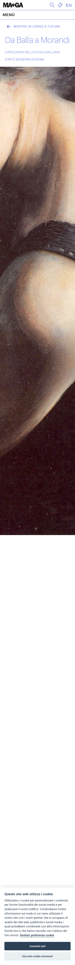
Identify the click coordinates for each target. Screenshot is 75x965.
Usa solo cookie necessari (37, 956)
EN (69, 5)
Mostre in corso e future (32, 27)
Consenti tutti (37, 946)
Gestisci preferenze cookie (37, 935)
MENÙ (9, 15)
